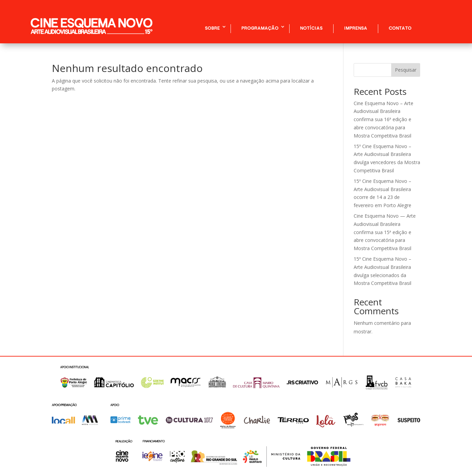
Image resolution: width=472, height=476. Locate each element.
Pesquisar (405, 70)
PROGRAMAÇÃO (260, 28)
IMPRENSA (355, 28)
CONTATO (400, 28)
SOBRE (212, 28)
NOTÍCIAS (311, 28)
